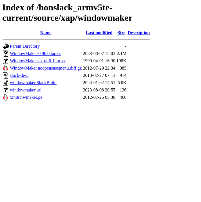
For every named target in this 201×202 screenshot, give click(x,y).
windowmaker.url (25, 90)
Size (122, 32)
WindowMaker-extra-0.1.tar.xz (38, 60)
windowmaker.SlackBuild (33, 82)
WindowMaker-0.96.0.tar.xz (35, 53)
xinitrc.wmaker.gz (26, 97)
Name (46, 32)
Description (139, 32)
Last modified (99, 32)
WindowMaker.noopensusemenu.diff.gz (46, 68)
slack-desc (19, 75)
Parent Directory (25, 46)
